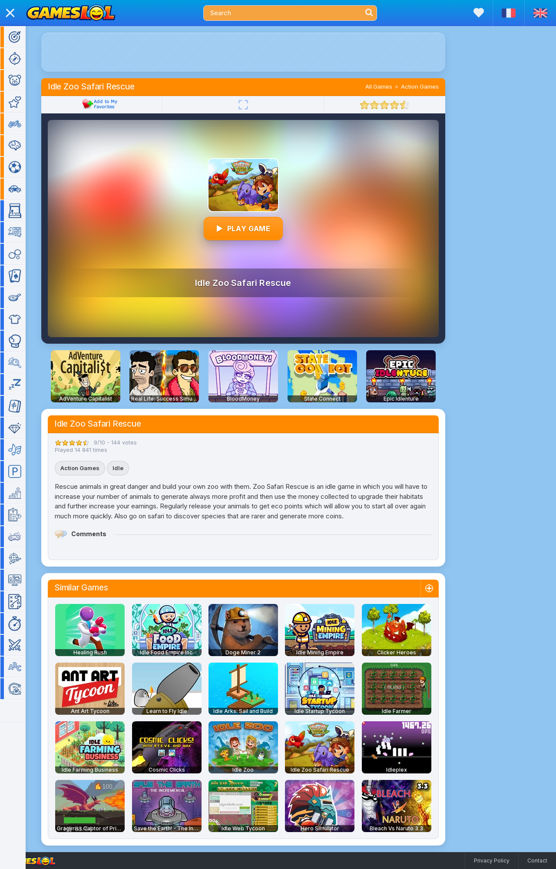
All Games (391, 86)
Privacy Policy (492, 860)
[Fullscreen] (256, 104)
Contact (537, 860)
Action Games (432, 86)
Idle (130, 467)
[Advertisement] (256, 52)
